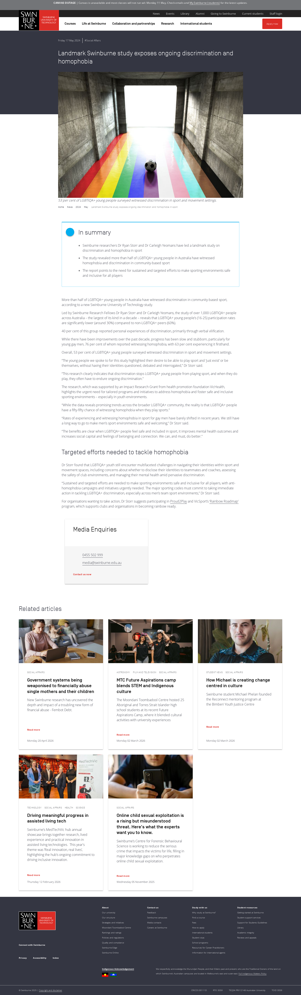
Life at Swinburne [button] (94, 25)
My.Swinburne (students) (205, 3)
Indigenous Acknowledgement (118, 968)
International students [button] (196, 25)
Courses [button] (71, 25)
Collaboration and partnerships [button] (134, 25)
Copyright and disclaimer (50, 990)
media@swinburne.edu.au (101, 562)
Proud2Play (178, 501)
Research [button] (168, 25)
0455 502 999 (92, 555)
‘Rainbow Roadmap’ (224, 501)
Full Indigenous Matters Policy (253, 973)
